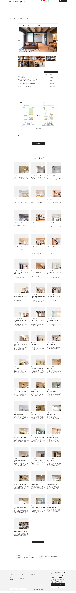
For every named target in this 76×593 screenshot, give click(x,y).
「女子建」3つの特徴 (13, 575)
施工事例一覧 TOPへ (38, 542)
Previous (19, 41)
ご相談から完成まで (22, 578)
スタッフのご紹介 (32, 574)
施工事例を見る (38, 143)
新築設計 (20, 577)
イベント (20, 580)
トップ (10, 18)
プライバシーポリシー (12, 592)
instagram (46, 0)
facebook (41, 0)
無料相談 (54, 0)
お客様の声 (14, 589)
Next (57, 41)
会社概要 (31, 577)
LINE (48, 0)
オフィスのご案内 (32, 575)
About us (11, 574)
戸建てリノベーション (22, 575)
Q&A (10, 577)
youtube (44, 0)
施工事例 (14, 18)
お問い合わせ (63, 0)
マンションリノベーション (23, 574)
